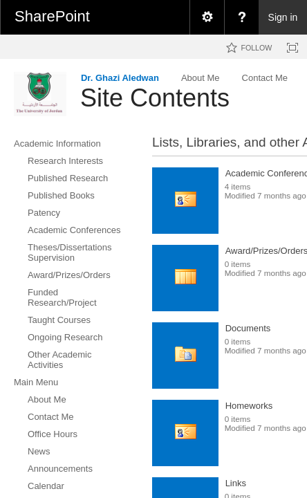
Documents (248, 328)
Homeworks (249, 405)
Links (235, 483)
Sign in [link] (283, 17)
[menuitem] (206, 17)
